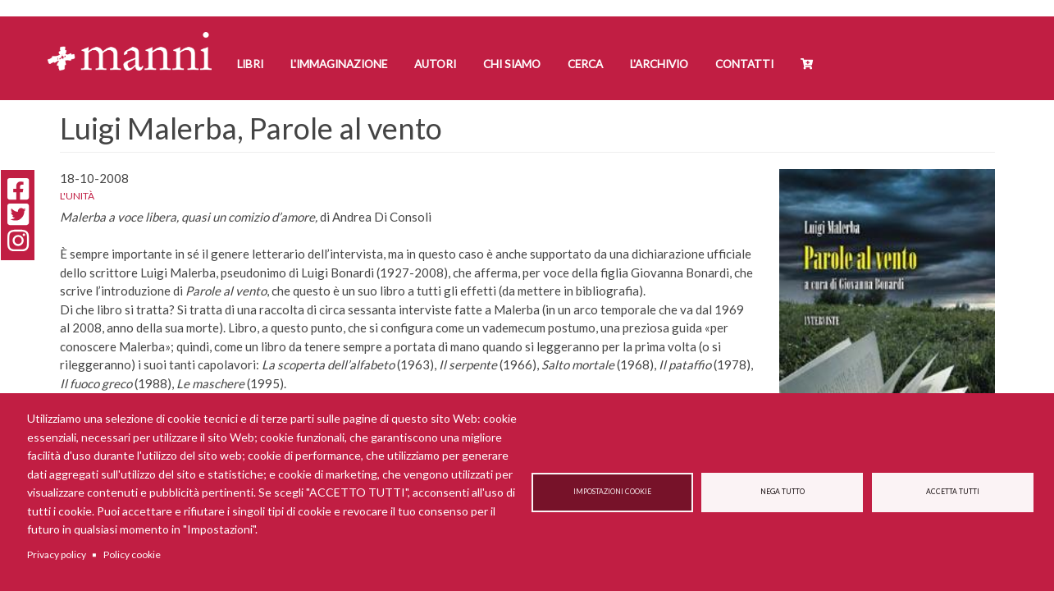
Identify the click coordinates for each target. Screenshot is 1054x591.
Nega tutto (782, 492)
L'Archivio (659, 64)
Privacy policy (56, 554)
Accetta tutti (952, 492)
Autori (435, 64)
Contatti (744, 64)
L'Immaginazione (338, 64)
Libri (250, 64)
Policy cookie (132, 554)
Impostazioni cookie (612, 492)
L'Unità (77, 196)
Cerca (585, 64)
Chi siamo (512, 64)
